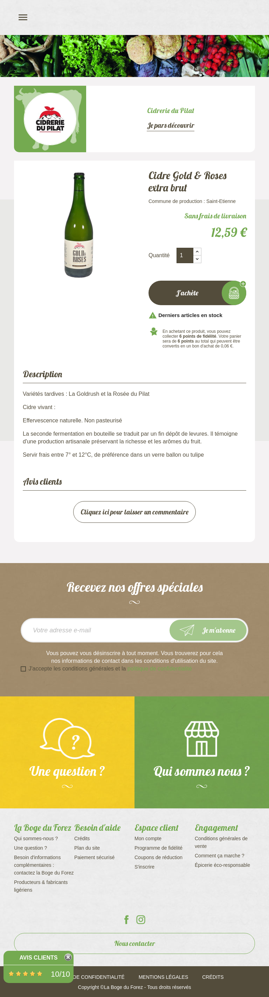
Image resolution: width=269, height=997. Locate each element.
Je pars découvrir (170, 125)
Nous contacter (134, 943)
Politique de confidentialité (84, 977)
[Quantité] (185, 255)
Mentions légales (163, 977)
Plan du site (87, 848)
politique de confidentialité (159, 669)
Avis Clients (38, 958)
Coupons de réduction (158, 857)
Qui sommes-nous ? (36, 838)
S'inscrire (144, 867)
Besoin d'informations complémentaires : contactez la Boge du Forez (44, 865)
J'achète (197, 293)
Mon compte (147, 838)
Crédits (82, 838)
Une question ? (30, 848)
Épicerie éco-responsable (222, 865)
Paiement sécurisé (94, 857)
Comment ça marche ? (219, 855)
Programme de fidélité (158, 848)
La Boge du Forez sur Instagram (140, 919)
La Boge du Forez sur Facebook (126, 919)
